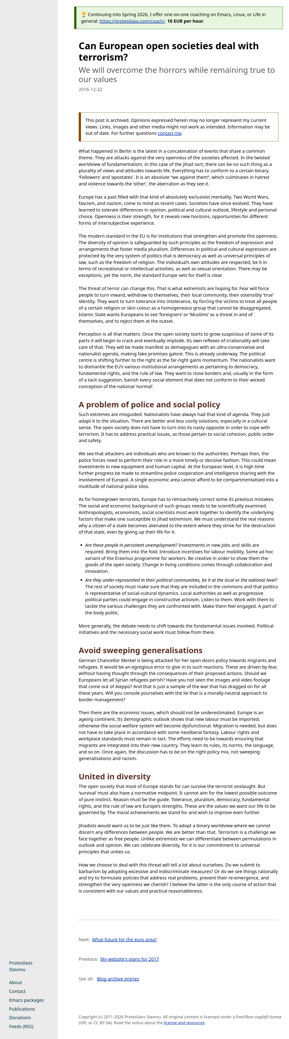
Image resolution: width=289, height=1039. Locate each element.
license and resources (184, 1022)
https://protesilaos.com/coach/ (132, 21)
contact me (169, 133)
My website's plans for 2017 (129, 959)
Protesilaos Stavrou (20, 966)
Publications (22, 1009)
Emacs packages (26, 1000)
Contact (17, 991)
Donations (20, 1017)
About (15, 982)
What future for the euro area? (124, 939)
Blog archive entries (118, 979)
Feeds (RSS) (21, 1026)
